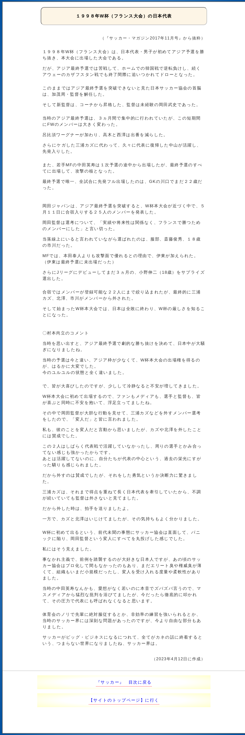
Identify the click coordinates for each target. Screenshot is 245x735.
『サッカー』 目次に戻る (124, 682)
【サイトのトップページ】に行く (124, 700)
